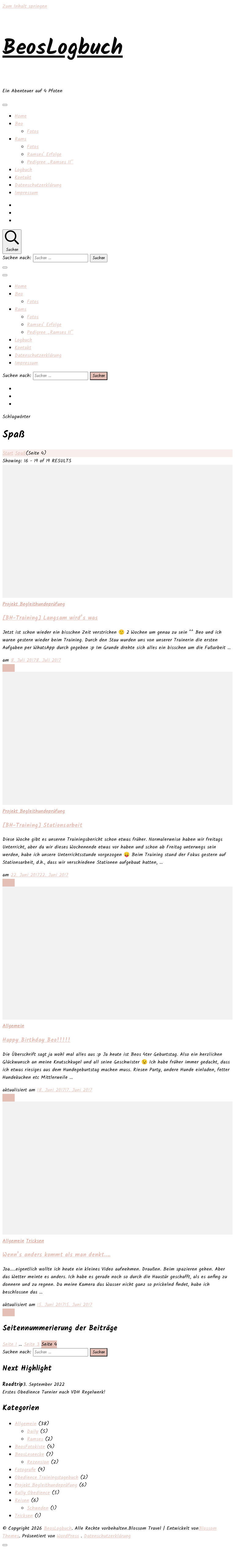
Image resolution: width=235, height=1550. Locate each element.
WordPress (68, 1536)
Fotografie (25, 1470)
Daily (32, 1431)
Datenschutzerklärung (38, 185)
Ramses (35, 1439)
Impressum (26, 193)
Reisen (22, 1500)
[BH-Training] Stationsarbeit (42, 825)
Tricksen (35, 1241)
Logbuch (23, 170)
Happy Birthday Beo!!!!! (36, 1040)
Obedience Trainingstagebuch (46, 1477)
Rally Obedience (32, 1493)
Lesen (8, 668)
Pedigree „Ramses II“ (50, 162)
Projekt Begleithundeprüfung (33, 604)
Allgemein (13, 1026)
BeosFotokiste (30, 1447)
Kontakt (23, 177)
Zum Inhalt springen (24, 6)
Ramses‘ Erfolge (44, 154)
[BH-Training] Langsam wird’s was (50, 618)
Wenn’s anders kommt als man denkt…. (56, 1255)
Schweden (37, 1508)
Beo (19, 124)
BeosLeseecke (29, 1454)
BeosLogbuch (62, 49)
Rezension (38, 1462)
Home (21, 116)
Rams (20, 139)
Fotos (33, 131)
